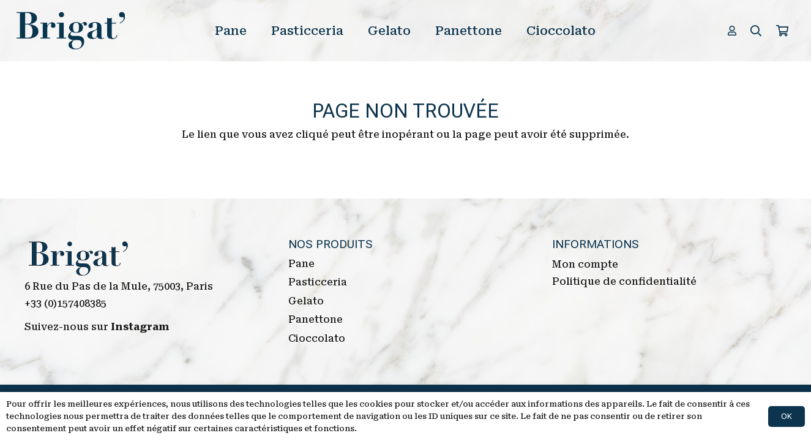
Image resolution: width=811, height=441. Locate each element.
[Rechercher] (756, 31)
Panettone (315, 319)
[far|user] (734, 30)
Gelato (306, 301)
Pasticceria (317, 282)
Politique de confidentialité (624, 281)
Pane (301, 264)
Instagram (140, 327)
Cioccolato (316, 338)
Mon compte (585, 264)
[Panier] (782, 30)
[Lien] (71, 30)
